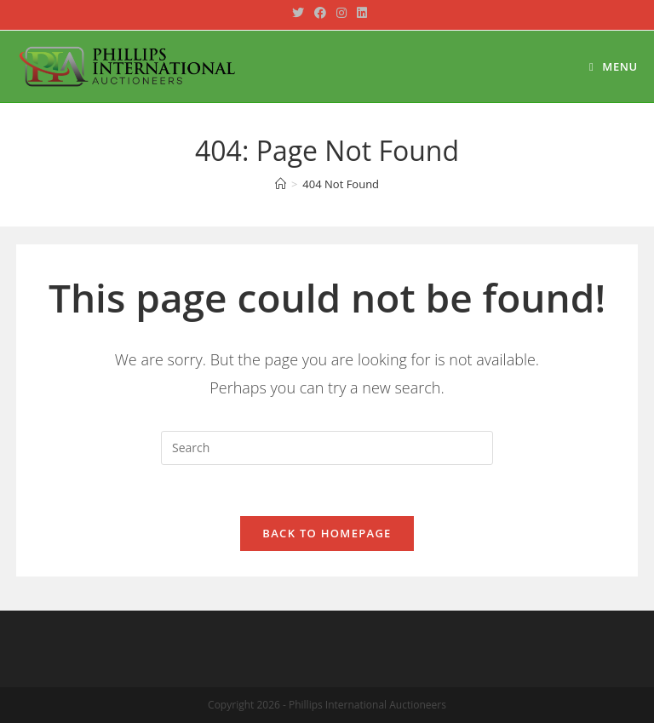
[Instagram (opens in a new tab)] (341, 12)
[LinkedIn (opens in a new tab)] (359, 12)
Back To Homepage (326, 533)
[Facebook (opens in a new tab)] (320, 12)
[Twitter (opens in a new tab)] (298, 12)
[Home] (280, 184)
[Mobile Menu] (613, 66)
